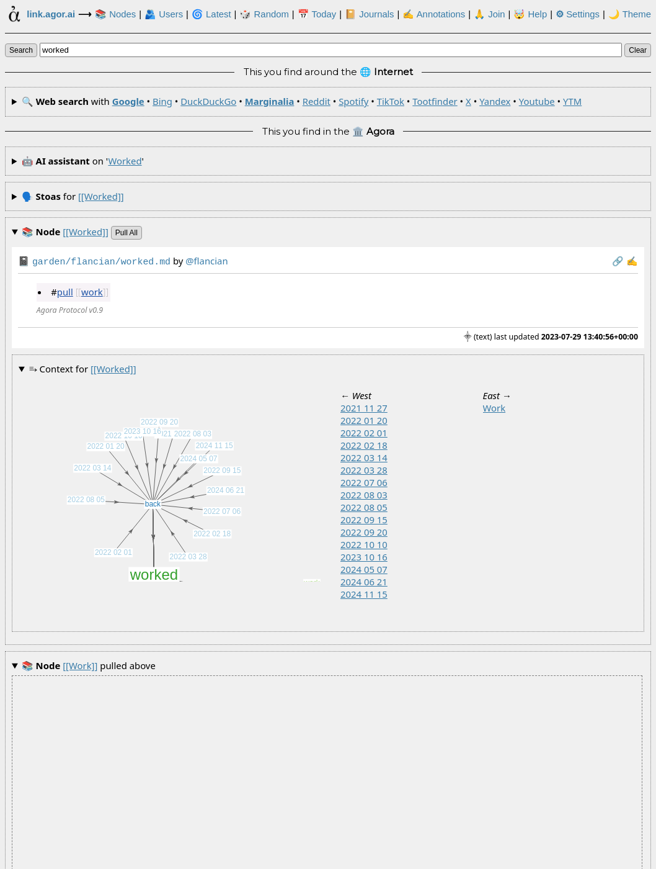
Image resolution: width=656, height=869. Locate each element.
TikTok (390, 101)
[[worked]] (101, 196)
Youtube (537, 101)
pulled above (89, 665)
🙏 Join (489, 14)
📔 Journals (369, 14)
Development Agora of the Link (291, 858)
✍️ (632, 260)
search (21, 50)
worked (124, 161)
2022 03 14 (364, 456)
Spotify (353, 101)
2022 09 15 (364, 518)
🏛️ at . (433, 858)
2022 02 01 (364, 431)
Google (128, 101)
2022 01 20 (364, 419)
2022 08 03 (364, 493)
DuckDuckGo (208, 101)
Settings (578, 14)
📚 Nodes (115, 14)
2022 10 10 (364, 543)
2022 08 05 (364, 506)
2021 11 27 (364, 406)
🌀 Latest (211, 14)
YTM (572, 101)
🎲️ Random (263, 14)
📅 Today (317, 14)
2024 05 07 (364, 568)
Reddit (316, 101)
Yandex (494, 101)
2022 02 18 (364, 444)
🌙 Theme (629, 14)
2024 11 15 (364, 593)
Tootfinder (434, 101)
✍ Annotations (433, 14)
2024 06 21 (364, 580)
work (92, 290)
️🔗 (618, 260)
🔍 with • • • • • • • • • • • (302, 101)
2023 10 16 (364, 555)
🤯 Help (530, 14)
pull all (126, 232)
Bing (162, 101)
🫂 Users (163, 14)
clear (638, 50)
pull (65, 290)
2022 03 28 (364, 468)
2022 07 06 (364, 481)
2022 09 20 (364, 531)
